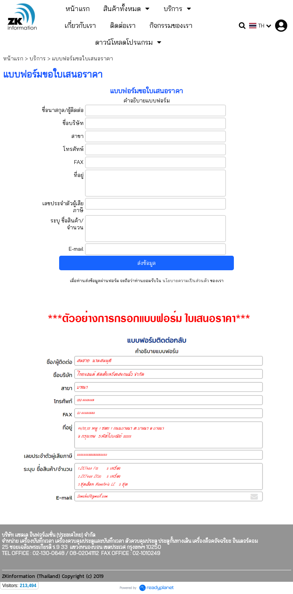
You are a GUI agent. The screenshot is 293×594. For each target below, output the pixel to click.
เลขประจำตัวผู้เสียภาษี (63, 207)
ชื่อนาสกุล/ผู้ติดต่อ (63, 110)
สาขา (77, 136)
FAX (79, 162)
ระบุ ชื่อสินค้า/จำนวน (67, 224)
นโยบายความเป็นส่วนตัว (186, 280)
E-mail (76, 248)
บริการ (37, 58)
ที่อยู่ (79, 175)
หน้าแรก (13, 58)
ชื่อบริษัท (73, 123)
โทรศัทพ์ (73, 149)
